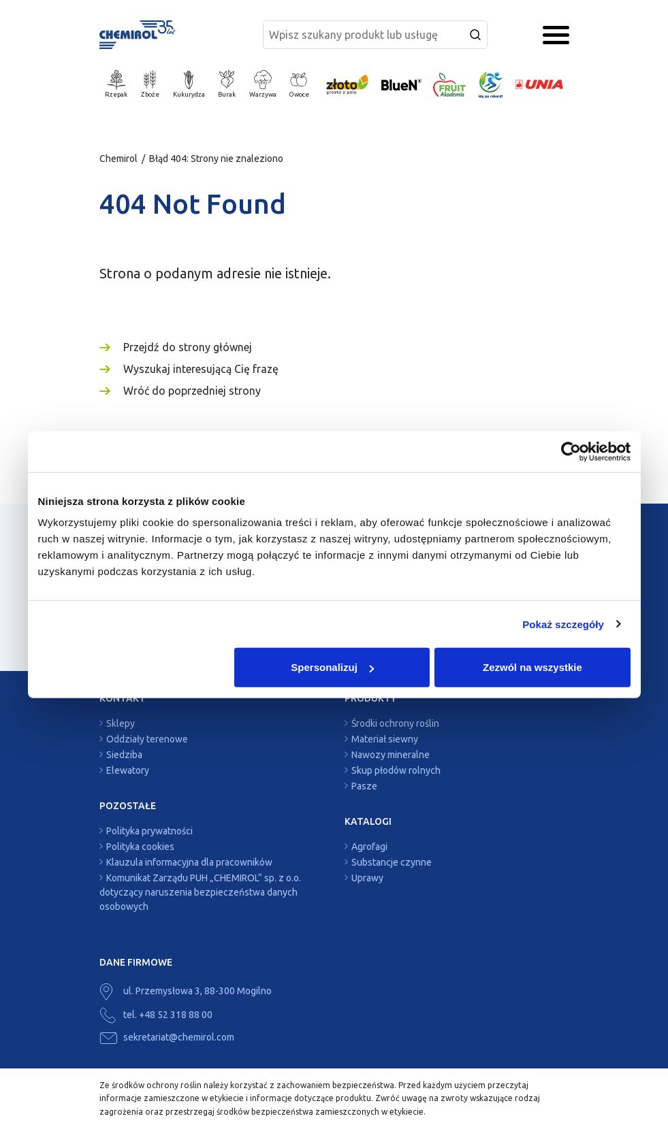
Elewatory (127, 770)
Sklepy (120, 723)
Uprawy (367, 877)
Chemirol (118, 158)
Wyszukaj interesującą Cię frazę (201, 369)
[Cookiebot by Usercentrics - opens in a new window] (571, 451)
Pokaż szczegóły (563, 623)
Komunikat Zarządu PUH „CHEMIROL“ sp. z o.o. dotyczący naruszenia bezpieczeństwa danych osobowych (200, 892)
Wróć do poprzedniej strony (192, 390)
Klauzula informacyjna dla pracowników (189, 862)
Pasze (364, 786)
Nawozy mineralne (390, 754)
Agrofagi (369, 846)
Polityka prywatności (149, 830)
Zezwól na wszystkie (532, 667)
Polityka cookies (140, 846)
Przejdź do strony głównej (187, 347)
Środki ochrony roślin (395, 723)
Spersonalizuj (332, 667)
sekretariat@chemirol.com (166, 1037)
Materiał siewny (384, 739)
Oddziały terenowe (147, 739)
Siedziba (124, 754)
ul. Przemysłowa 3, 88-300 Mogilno (185, 990)
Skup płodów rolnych (396, 770)
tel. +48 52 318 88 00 (155, 1014)
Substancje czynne (391, 862)
